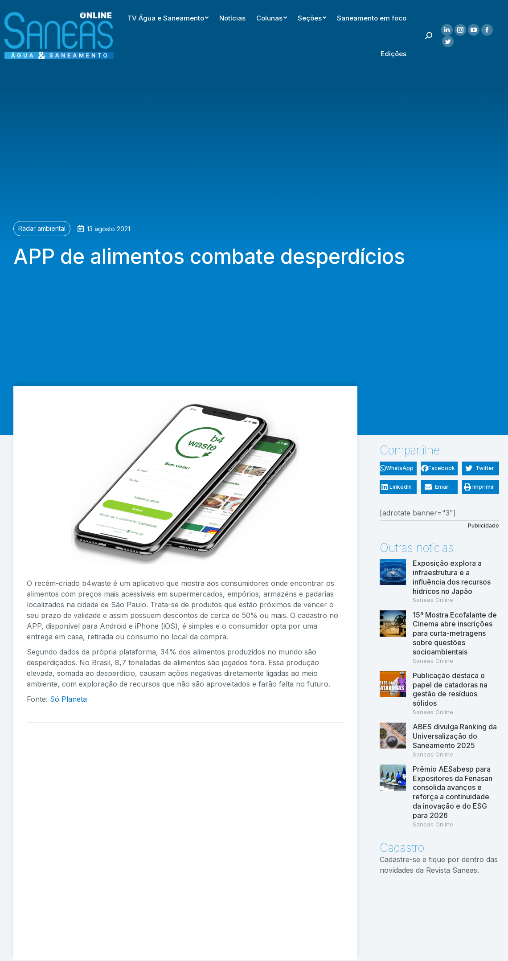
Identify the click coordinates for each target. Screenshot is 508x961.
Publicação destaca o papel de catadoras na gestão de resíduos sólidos (450, 689)
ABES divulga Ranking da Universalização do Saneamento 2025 (455, 736)
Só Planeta (68, 699)
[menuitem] (307, 16)
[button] (398, 469)
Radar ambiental (42, 228)
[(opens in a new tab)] (393, 796)
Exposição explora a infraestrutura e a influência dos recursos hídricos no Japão (452, 577)
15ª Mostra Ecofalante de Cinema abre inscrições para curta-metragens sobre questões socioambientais (455, 633)
